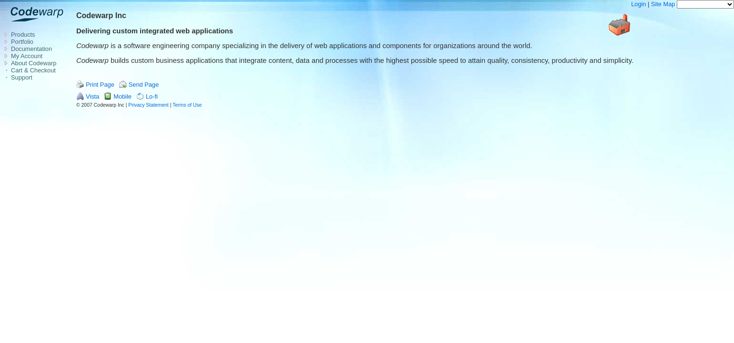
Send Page (144, 84)
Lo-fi (152, 96)
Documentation (31, 48)
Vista (92, 96)
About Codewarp (33, 63)
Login (638, 4)
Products (23, 34)
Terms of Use (187, 105)
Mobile (122, 96)
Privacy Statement (148, 105)
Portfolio (22, 41)
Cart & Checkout (33, 70)
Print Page (100, 84)
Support (21, 77)
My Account (26, 56)
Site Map (663, 4)
